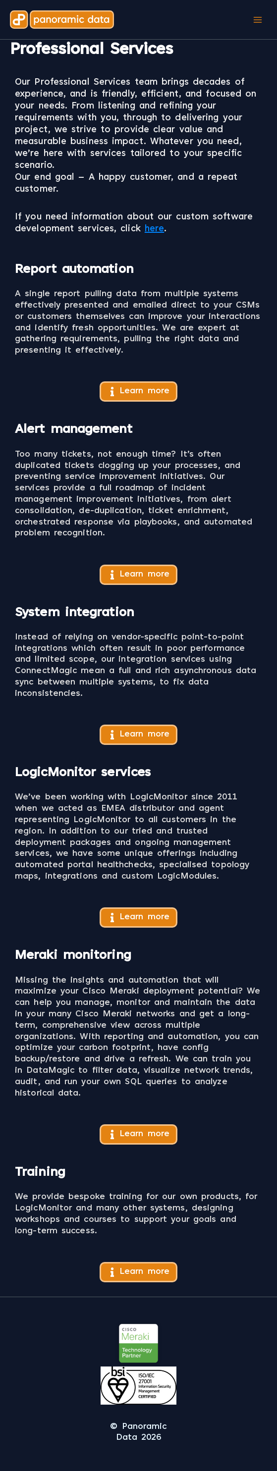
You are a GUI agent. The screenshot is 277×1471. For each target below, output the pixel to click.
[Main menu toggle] (257, 19)
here (154, 229)
